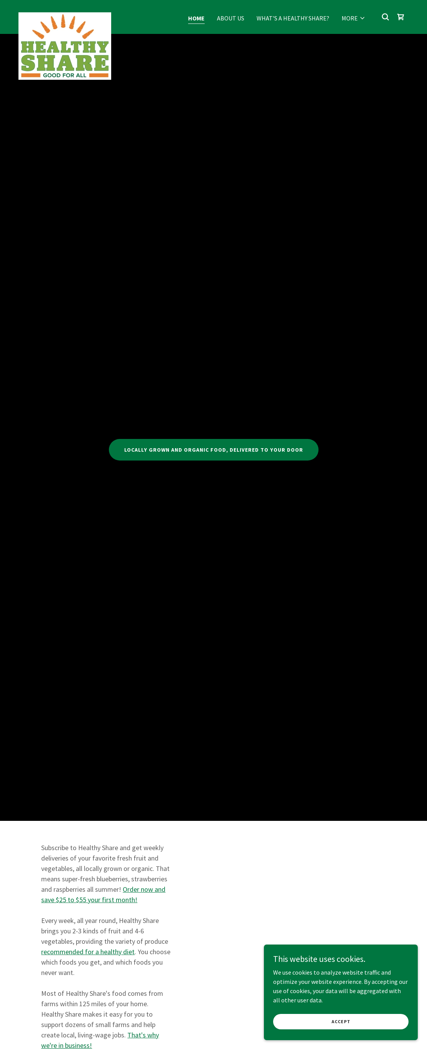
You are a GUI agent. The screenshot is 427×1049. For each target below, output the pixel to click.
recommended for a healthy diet (88, 951)
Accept (341, 1021)
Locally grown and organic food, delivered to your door (213, 449)
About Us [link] (230, 18)
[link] (64, 15)
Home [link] (196, 18)
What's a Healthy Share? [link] (293, 18)
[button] (353, 18)
